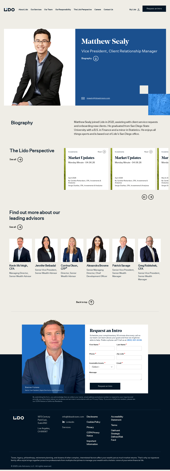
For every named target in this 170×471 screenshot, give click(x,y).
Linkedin (68, 423)
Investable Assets (96, 364)
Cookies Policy (93, 423)
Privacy (90, 429)
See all (16, 159)
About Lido (23, 10)
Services (66, 429)
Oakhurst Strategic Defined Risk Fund (117, 436)
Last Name (121, 346)
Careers (97, 10)
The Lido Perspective (83, 10)
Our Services (36, 10)
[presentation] (144, 197)
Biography (89, 58)
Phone (92, 355)
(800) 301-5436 (134, 341)
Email (119, 364)
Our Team (48, 10)
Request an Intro (154, 9)
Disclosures (92, 418)
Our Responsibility (63, 10)
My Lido (134, 9)
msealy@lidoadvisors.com (95, 98)
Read (102, 151)
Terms (114, 427)
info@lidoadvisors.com (73, 418)
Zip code (120, 355)
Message (93, 374)
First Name (93, 346)
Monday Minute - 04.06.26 (81, 162)
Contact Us (108, 10)
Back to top (85, 303)
